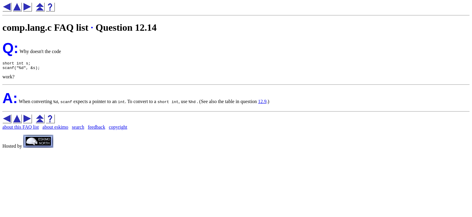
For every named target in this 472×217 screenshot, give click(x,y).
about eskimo (55, 128)
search (78, 128)
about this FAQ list (20, 128)
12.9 (262, 103)
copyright (118, 128)
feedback (96, 128)
